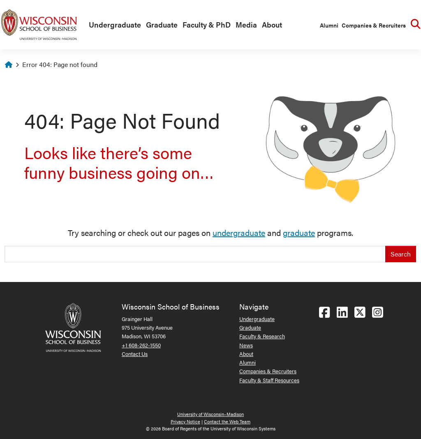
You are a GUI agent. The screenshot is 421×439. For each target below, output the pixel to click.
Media (246, 24)
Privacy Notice (185, 421)
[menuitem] (113, 25)
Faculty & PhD (207, 24)
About (272, 24)
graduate (299, 232)
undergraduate (239, 232)
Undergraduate (115, 24)
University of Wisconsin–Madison (210, 414)
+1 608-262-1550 (141, 345)
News (246, 345)
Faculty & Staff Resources (269, 380)
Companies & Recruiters (374, 25)
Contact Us (135, 354)
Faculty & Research (262, 336)
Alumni (329, 25)
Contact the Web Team (227, 421)
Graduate (162, 24)
